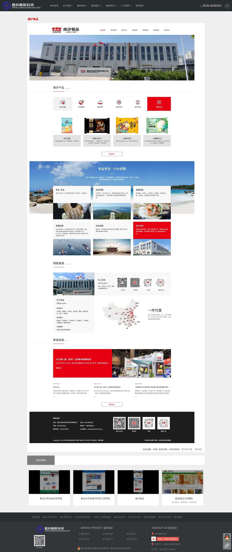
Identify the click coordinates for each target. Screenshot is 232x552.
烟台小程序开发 (50, 517)
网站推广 (133, 534)
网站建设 (178, 517)
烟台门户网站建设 (103, 517)
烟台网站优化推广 (83, 517)
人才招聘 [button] (126, 5)
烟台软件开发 (134, 517)
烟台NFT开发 (165, 517)
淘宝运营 (133, 539)
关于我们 (68, 5)
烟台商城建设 (150, 517)
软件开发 (85, 539)
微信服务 (109, 534)
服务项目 (82, 5)
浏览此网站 (41, 460)
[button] (227, 5)
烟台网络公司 (66, 517)
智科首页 (54, 5)
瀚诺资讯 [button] (111, 5)
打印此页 (187, 449)
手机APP (109, 539)
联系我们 (140, 5)
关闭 (198, 449)
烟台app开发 (119, 517)
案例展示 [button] (96, 5)
